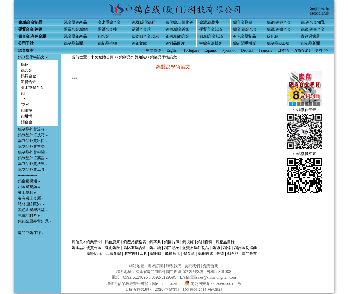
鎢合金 (26, 70)
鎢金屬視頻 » (29, 181)
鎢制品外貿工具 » (33, 169)
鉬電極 (26, 110)
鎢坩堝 (155, 247)
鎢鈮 (24, 64)
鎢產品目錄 (225, 242)
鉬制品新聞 (310, 43)
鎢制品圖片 (175, 43)
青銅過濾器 (310, 36)
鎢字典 (155, 242)
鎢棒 (227, 247)
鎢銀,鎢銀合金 (313, 29)
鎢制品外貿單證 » (33, 146)
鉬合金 (103, 36)
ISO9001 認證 (319, 13)
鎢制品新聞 (73, 43)
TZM (25, 104)
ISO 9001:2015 (195, 289)
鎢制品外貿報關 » (33, 152)
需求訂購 (155, 266)
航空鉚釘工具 (135, 253)
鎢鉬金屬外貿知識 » (34, 221)
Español (210, 50)
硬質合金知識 (210, 29)
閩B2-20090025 (164, 284)
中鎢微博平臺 (304, 154)
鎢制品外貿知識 (132, 57)
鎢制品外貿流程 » (33, 129)
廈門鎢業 (249, 253)
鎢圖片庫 (171, 242)
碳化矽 (272, 36)
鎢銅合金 (28, 76)
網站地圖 (136, 266)
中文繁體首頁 (102, 57)
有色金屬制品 (244, 36)
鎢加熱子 (171, 247)
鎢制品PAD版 (278, 43)
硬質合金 (28, 81)
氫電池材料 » (29, 215)
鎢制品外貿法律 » (33, 164)
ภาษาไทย (302, 50)
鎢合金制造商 (245, 247)
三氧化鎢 (113, 253)
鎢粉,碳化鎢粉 (143, 22)
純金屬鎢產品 (75, 22)
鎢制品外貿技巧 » (33, 135)
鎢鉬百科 (204, 242)
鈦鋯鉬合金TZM (145, 36)
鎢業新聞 (94, 242)
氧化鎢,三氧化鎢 (179, 22)
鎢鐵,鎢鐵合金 (279, 29)
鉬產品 (232, 253)
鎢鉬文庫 (139, 43)
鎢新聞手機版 (244, 43)
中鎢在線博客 (210, 43)
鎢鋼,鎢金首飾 (177, 29)
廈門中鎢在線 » (31, 232)
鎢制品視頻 (107, 43)
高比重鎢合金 (109, 22)
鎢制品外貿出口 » (33, 141)
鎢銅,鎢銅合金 (279, 22)
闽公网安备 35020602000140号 (213, 284)
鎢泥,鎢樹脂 (209, 22)
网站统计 (215, 289)
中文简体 (153, 50)
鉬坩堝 (26, 116)
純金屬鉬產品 (75, 36)
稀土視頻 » (27, 192)
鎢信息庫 (112, 242)
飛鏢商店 (172, 253)
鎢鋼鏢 (156, 253)
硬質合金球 (141, 29)
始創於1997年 (319, 9)
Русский (229, 50)
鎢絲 (216, 247)
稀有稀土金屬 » (31, 198)
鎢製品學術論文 (163, 57)
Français (265, 50)
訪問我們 (192, 266)
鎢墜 (220, 253)
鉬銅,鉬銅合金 (177, 36)
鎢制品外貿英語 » (33, 158)
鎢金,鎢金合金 (245, 29)
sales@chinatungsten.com (213, 277)
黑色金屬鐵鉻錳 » (33, 209)
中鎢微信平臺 (304, 110)
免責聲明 (210, 266)
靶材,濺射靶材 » (31, 204)
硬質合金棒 (107, 29)
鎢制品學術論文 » (33, 57)
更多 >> (321, 50)
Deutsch (247, 50)
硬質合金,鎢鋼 (76, 29)
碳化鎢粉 (112, 247)
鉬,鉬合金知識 (211, 36)
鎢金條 (189, 253)
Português (191, 50)
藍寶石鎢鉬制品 (195, 247)
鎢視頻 (188, 242)
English (172, 50)
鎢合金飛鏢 (242, 22)
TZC (24, 99)
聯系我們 (173, 266)
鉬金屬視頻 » (29, 187)
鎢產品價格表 (134, 242)
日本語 (283, 50)
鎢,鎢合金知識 (313, 22)
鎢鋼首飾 (205, 253)
